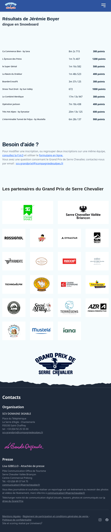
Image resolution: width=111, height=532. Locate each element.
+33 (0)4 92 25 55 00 (17, 429)
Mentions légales (11, 516)
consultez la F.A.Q (13, 155)
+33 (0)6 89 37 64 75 (17, 481)
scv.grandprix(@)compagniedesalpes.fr (39, 163)
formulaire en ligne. (51, 155)
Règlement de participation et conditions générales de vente (56, 516)
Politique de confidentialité (16, 519)
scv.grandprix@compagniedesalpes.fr (22, 432)
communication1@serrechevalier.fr (21, 484)
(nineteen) (36, 523)
